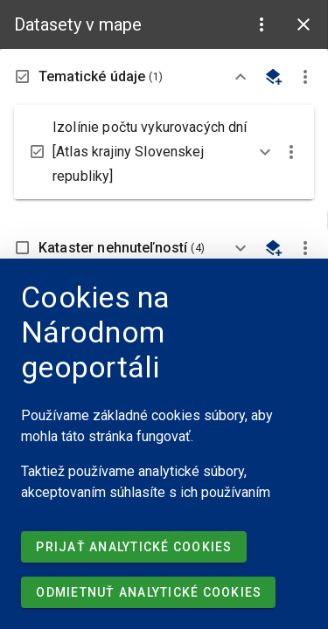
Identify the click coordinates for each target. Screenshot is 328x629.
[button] (262, 24)
